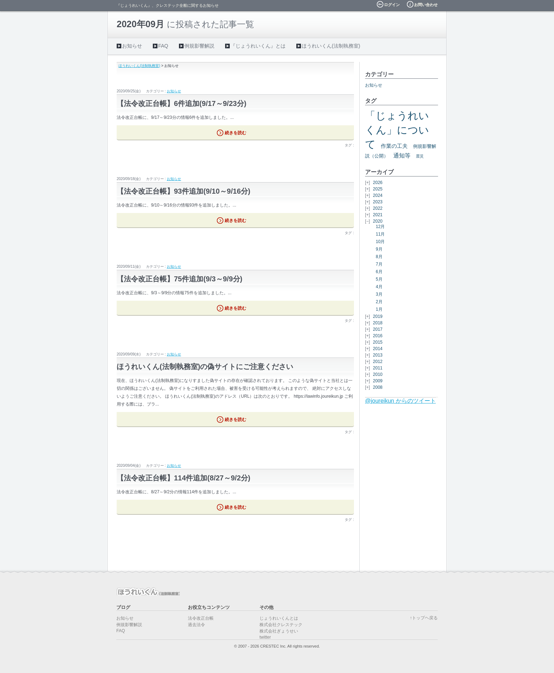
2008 (378, 387)
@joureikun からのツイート (400, 401)
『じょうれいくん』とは (258, 46)
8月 (379, 256)
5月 (379, 279)
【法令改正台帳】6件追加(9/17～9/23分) (181, 103)
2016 (378, 335)
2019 (378, 316)
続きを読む (235, 132)
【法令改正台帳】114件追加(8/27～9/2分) (183, 478)
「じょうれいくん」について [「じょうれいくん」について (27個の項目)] (397, 130)
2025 (378, 189)
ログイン (392, 5)
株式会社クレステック (280, 624)
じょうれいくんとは (278, 618)
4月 (379, 286)
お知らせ (132, 46)
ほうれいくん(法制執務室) (331, 46)
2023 (378, 201)
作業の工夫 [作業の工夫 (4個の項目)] (394, 146)
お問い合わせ (426, 5)
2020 (378, 221)
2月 (379, 301)
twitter (265, 637)
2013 (378, 355)
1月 (379, 309)
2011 (378, 368)
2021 (378, 214)
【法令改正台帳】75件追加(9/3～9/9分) (179, 279)
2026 (378, 182)
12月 (380, 226)
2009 (378, 380)
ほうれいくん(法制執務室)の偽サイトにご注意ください (205, 367)
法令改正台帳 (201, 618)
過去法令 (196, 624)
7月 (379, 264)
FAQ (163, 46)
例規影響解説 (199, 46)
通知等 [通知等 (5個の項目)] (401, 155)
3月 (379, 294)
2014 (378, 348)
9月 (379, 249)
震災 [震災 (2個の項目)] (420, 156)
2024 (378, 195)
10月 (380, 241)
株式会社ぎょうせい (278, 631)
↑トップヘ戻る (424, 617)
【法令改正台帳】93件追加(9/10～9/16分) (183, 191)
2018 (378, 322)
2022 (378, 208)
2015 (378, 342)
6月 (379, 271)
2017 (378, 329)
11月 (380, 234)
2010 (378, 374)
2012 (378, 361)
